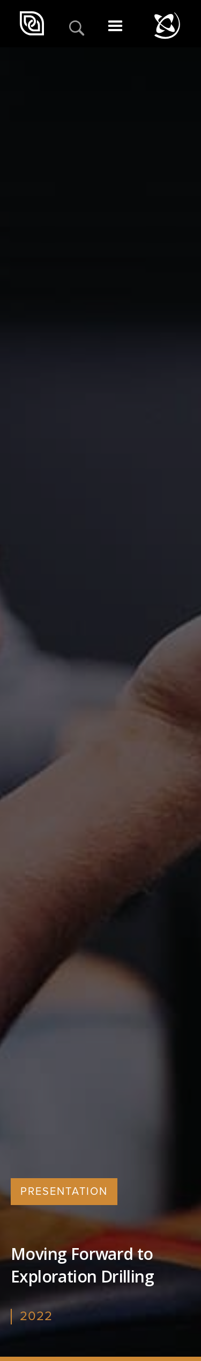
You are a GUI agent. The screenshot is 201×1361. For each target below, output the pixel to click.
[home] (33, 23)
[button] (115, 29)
